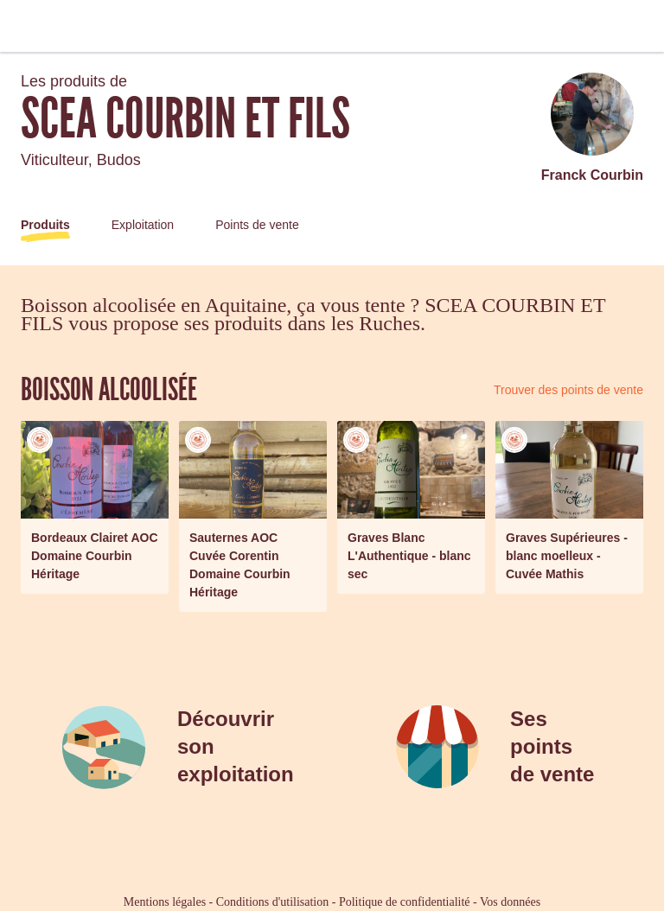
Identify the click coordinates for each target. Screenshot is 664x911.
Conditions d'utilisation (272, 901)
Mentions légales (165, 901)
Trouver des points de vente (568, 390)
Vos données (510, 901)
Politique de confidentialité (404, 901)
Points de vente (257, 225)
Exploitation (143, 225)
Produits (45, 225)
